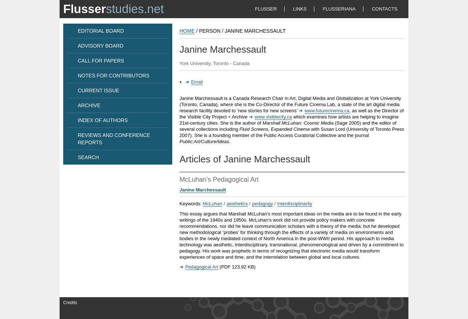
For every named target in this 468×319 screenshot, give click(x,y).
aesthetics (237, 203)
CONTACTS (385, 9)
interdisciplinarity (294, 203)
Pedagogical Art (201, 267)
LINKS (300, 9)
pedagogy (262, 203)
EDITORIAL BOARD (101, 31)
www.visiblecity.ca (273, 117)
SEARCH (88, 157)
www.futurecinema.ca (327, 110)
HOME (187, 31)
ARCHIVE (89, 105)
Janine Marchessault (202, 190)
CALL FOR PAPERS (101, 61)
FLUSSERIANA (339, 9)
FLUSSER (266, 9)
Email (197, 82)
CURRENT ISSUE (98, 90)
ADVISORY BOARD (101, 46)
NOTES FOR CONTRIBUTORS (113, 75)
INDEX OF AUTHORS (103, 120)
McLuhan (212, 203)
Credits (70, 302)
